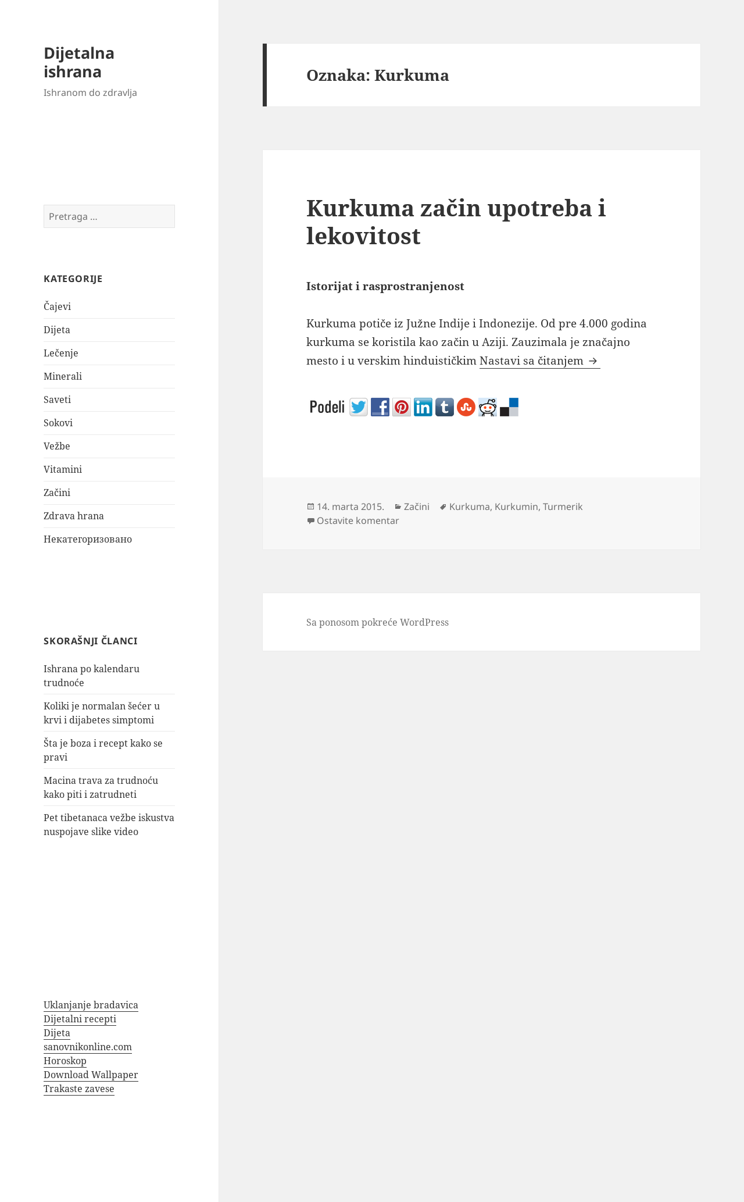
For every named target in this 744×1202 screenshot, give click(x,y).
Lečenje (61, 353)
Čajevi (57, 306)
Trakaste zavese (79, 1088)
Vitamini (63, 469)
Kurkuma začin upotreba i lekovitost (456, 221)
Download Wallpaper (91, 1074)
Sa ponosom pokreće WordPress (377, 622)
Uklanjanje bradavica (91, 1004)
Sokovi (58, 422)
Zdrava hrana (74, 515)
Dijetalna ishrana (79, 62)
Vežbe (57, 446)
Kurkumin (516, 506)
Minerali (63, 376)
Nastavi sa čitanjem (540, 360)
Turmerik (563, 506)
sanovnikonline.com (88, 1046)
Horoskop (65, 1060)
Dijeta (57, 329)
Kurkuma (469, 506)
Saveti (57, 399)
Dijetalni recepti (80, 1018)
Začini (57, 492)
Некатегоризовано (88, 539)
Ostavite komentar (358, 520)
